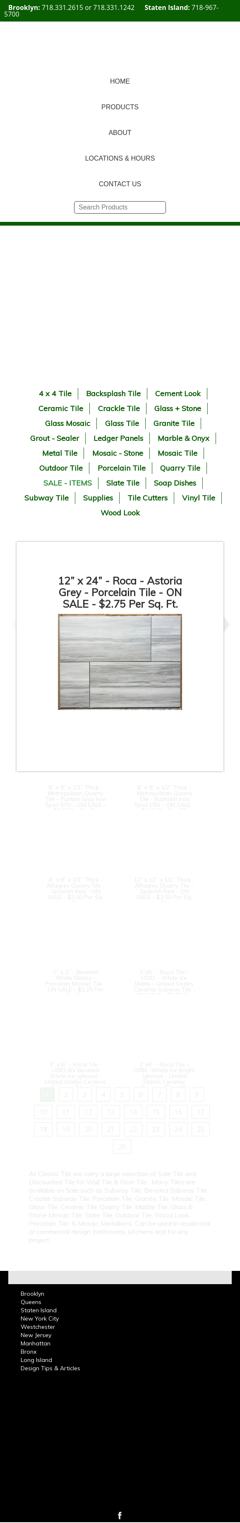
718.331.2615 (62, 7)
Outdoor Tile (61, 468)
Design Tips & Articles (50, 1368)
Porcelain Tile (122, 468)
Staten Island (39, 1310)
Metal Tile (59, 453)
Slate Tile (122, 483)
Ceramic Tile (60, 408)
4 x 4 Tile (55, 393)
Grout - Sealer (54, 438)
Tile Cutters (147, 498)
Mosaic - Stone (117, 453)
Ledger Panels (118, 438)
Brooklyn (32, 1293)
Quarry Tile (180, 468)
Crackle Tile (119, 408)
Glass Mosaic (67, 423)
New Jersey (36, 1335)
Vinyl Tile (198, 498)
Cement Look (178, 393)
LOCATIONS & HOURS (120, 158)
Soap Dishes (175, 483)
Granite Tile (174, 423)
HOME (120, 81)
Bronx (28, 1351)
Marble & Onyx (183, 438)
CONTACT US (120, 184)
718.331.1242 (113, 7)
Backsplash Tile (113, 393)
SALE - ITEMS (67, 483)
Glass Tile (122, 423)
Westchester (38, 1327)
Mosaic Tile (177, 453)
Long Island (36, 1360)
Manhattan (35, 1343)
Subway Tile (46, 498)
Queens (31, 1302)
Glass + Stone (177, 408)
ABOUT (119, 132)
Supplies (98, 498)
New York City (40, 1318)
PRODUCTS (120, 107)
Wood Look (120, 512)
